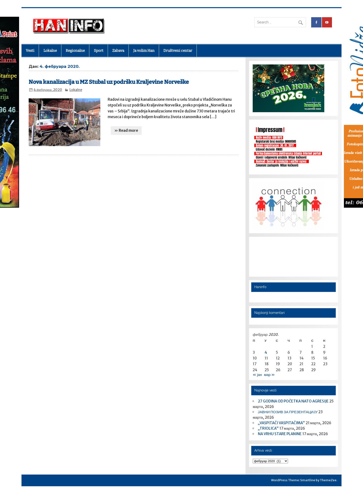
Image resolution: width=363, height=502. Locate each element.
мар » (269, 374)
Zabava (118, 50)
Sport (98, 50)
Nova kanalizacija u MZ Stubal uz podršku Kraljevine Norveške (109, 82)
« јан (257, 374)
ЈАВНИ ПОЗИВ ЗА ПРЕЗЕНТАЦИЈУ (288, 412)
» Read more (126, 130)
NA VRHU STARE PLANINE (280, 434)
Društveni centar (177, 50)
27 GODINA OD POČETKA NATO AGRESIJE (293, 401)
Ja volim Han (144, 50)
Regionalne (75, 50)
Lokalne (50, 50)
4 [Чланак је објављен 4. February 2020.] (266, 352)
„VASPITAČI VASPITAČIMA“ (281, 423)
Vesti (30, 50)
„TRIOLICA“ (268, 428)
